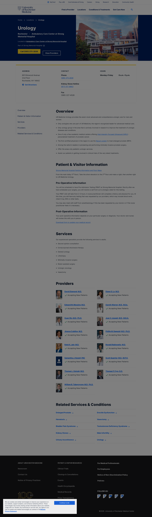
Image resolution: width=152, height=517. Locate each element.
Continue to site (64, 503)
